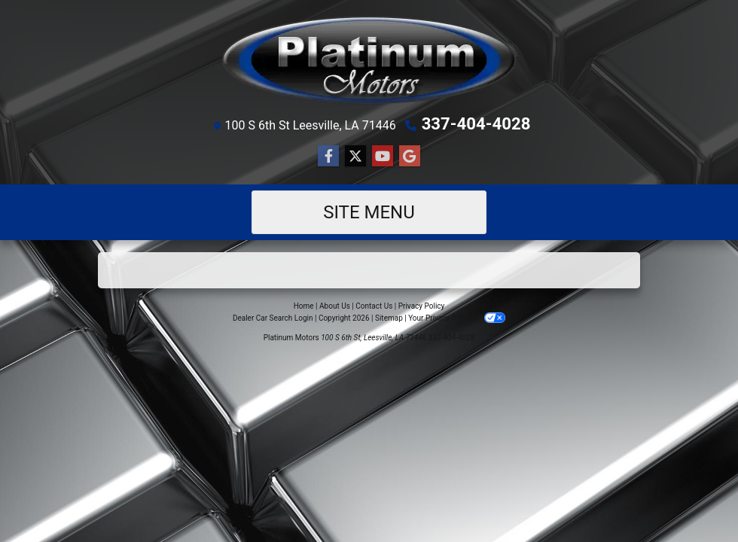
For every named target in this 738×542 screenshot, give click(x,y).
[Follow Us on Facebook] (328, 156)
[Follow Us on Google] (409, 156)
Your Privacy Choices (456, 317)
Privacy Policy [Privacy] (421, 305)
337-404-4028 (476, 123)
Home (304, 305)
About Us (334, 305)
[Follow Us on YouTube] (382, 156)
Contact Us (373, 305)
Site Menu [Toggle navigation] (369, 211)
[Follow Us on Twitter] (355, 156)
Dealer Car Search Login (273, 317)
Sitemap (389, 317)
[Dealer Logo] (369, 60)
